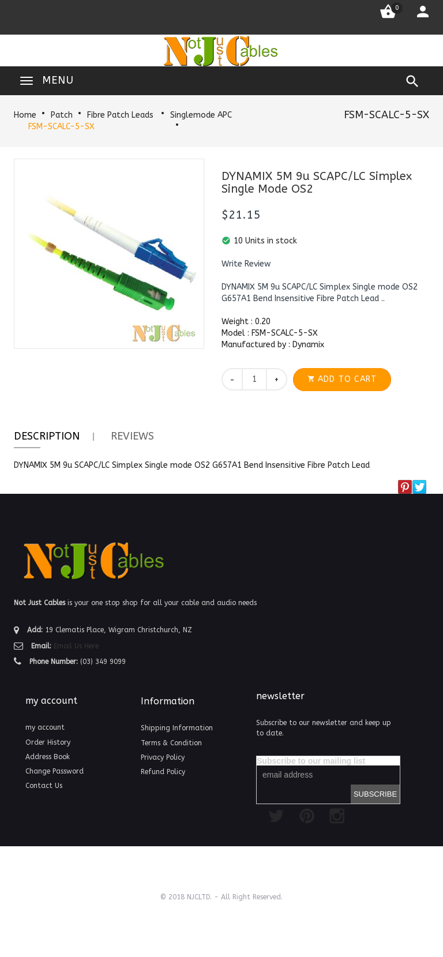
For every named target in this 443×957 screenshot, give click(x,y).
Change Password (54, 771)
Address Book (47, 757)
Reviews (132, 436)
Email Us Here (76, 646)
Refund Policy (163, 772)
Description (47, 436)
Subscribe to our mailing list (311, 760)
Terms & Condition (171, 743)
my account (45, 727)
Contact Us (43, 786)
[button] (246, 264)
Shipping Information (177, 728)
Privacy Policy (163, 757)
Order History (47, 742)
